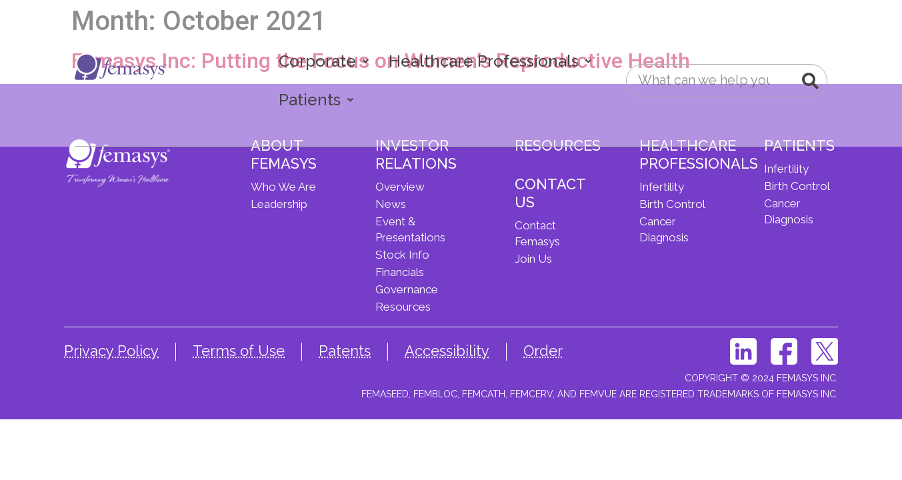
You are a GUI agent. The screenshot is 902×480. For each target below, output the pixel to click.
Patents (345, 350)
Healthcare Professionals (490, 61)
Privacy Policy (111, 350)
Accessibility (447, 350)
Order (543, 350)
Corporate (324, 61)
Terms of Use (239, 350)
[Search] (810, 81)
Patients (316, 99)
